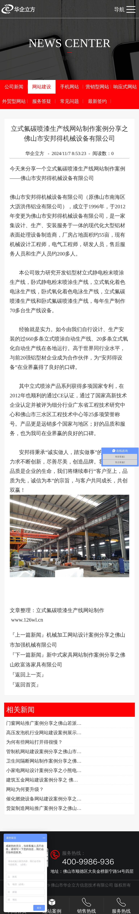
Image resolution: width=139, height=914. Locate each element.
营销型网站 (97, 86)
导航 (124, 9)
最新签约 (97, 101)
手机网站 (69, 86)
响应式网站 (125, 86)
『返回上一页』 (28, 675)
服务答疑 (41, 101)
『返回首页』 (25, 685)
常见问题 (69, 101)
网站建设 (42, 87)
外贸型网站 (14, 101)
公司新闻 (14, 86)
